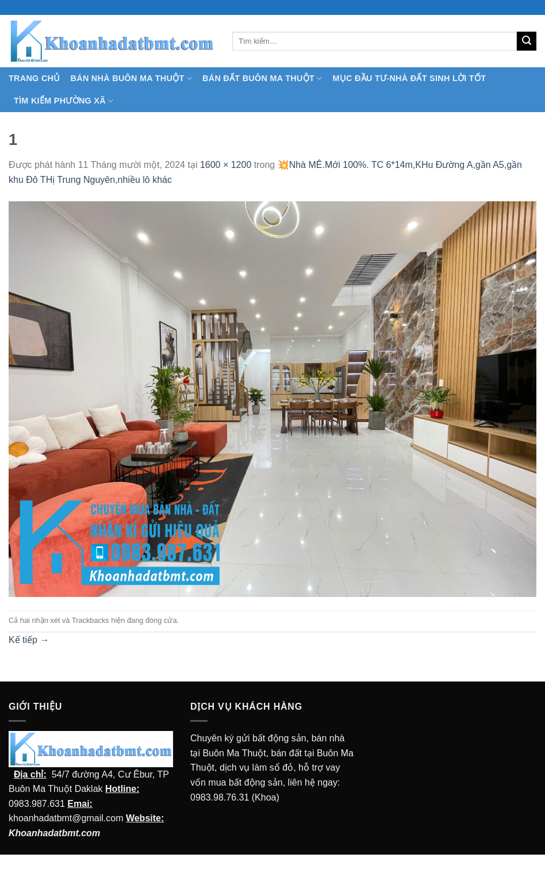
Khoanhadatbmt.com (54, 833)
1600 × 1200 (225, 165)
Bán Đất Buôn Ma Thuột (262, 78)
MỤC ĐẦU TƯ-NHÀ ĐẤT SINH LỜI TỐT (409, 78)
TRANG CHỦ (34, 78)
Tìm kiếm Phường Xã (63, 100)
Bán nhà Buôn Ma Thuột (131, 78)
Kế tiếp (29, 640)
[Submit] (526, 41)
